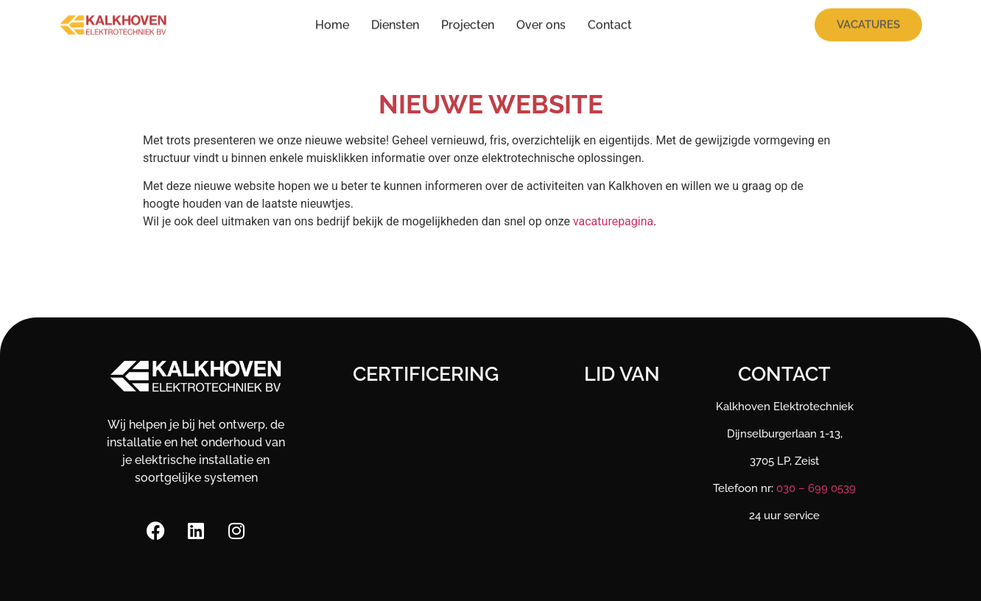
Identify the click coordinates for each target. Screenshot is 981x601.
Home (332, 22)
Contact (610, 22)
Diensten (395, 22)
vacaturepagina (613, 221)
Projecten (467, 22)
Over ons (541, 22)
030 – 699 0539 (816, 488)
